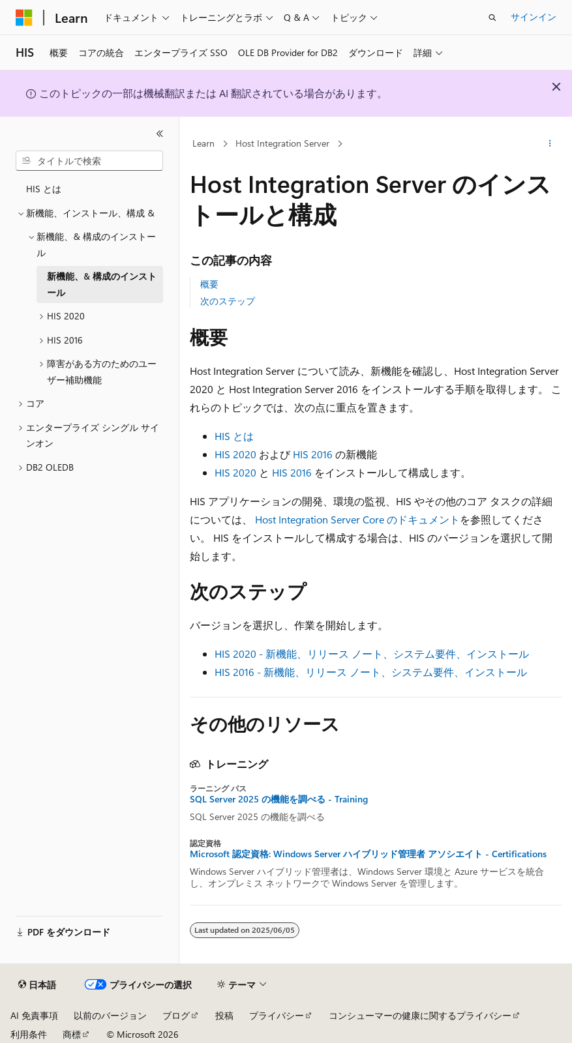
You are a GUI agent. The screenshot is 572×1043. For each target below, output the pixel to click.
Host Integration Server (282, 143)
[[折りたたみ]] (159, 133)
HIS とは (234, 436)
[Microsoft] (24, 17)
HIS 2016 (313, 454)
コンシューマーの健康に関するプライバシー (420, 1015)
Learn (203, 143)
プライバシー (276, 1015)
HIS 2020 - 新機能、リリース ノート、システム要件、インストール (372, 653)
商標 (72, 1034)
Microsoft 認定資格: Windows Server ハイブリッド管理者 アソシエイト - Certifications (368, 854)
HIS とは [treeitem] (43, 189)
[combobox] (89, 161)
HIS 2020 (235, 454)
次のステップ (227, 301)
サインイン (533, 16)
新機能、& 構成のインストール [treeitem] (102, 284)
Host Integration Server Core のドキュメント (357, 519)
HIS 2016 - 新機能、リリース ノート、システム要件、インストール (371, 672)
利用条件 (28, 1034)
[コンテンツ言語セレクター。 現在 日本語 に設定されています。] (37, 985)
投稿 (224, 1015)
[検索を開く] (492, 17)
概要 (209, 284)
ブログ (176, 1015)
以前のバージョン (110, 1015)
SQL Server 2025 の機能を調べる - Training (279, 799)
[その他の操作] (550, 144)
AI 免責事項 (34, 1015)
